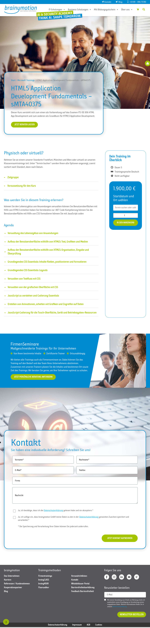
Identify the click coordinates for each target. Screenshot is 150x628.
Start (13, 80)
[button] (144, 9)
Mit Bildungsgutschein (105, 9)
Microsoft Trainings (26, 80)
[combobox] (125, 208)
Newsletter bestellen (132, 615)
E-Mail (109, 596)
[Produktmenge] (125, 215)
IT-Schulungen (55, 9)
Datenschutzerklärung (53, 511)
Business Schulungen (78, 9)
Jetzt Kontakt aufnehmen (118, 538)
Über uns (125, 9)
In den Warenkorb (125, 222)
